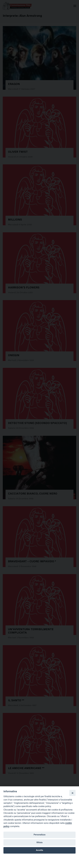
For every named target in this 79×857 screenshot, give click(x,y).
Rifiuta (39, 842)
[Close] (72, 793)
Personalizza (39, 834)
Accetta (39, 850)
